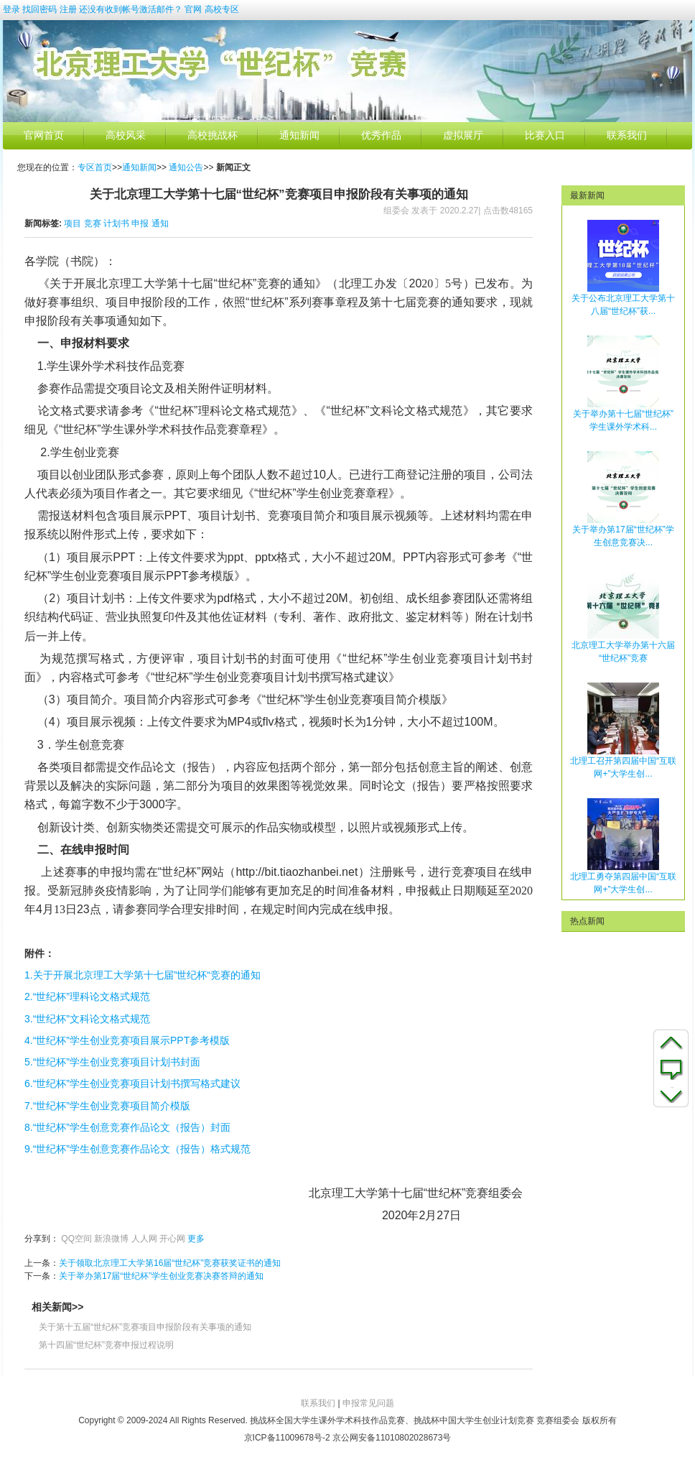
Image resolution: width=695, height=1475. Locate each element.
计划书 (116, 223)
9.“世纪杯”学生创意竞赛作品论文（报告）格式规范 (137, 1149)
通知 (160, 223)
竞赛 (92, 223)
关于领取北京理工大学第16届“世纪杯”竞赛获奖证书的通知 (170, 1263)
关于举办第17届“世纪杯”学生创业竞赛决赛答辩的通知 (161, 1276)
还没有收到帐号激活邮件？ (130, 9)
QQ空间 (76, 1239)
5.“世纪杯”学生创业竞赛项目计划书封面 (112, 1062)
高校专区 (222, 9)
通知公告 (186, 167)
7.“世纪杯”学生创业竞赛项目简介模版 (107, 1105)
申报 (140, 223)
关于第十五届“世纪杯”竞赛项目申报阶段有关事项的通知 (145, 1327)
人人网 (144, 1239)
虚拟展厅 (463, 135)
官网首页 (44, 135)
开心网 (172, 1239)
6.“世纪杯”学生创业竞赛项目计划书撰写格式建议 (132, 1083)
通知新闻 (299, 135)
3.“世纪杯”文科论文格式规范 (87, 1019)
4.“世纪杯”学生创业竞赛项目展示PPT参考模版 (127, 1040)
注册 (68, 9)
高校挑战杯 (212, 135)
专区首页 (95, 167)
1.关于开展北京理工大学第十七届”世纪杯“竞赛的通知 (142, 975)
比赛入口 (545, 135)
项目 (72, 223)
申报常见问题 (368, 1403)
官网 (193, 9)
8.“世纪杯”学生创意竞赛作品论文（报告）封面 (127, 1127)
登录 (11, 9)
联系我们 (627, 135)
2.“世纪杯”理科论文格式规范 (87, 996)
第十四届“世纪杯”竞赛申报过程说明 (106, 1345)
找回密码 (39, 9)
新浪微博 (111, 1239)
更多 (196, 1239)
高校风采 (126, 135)
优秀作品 (381, 135)
